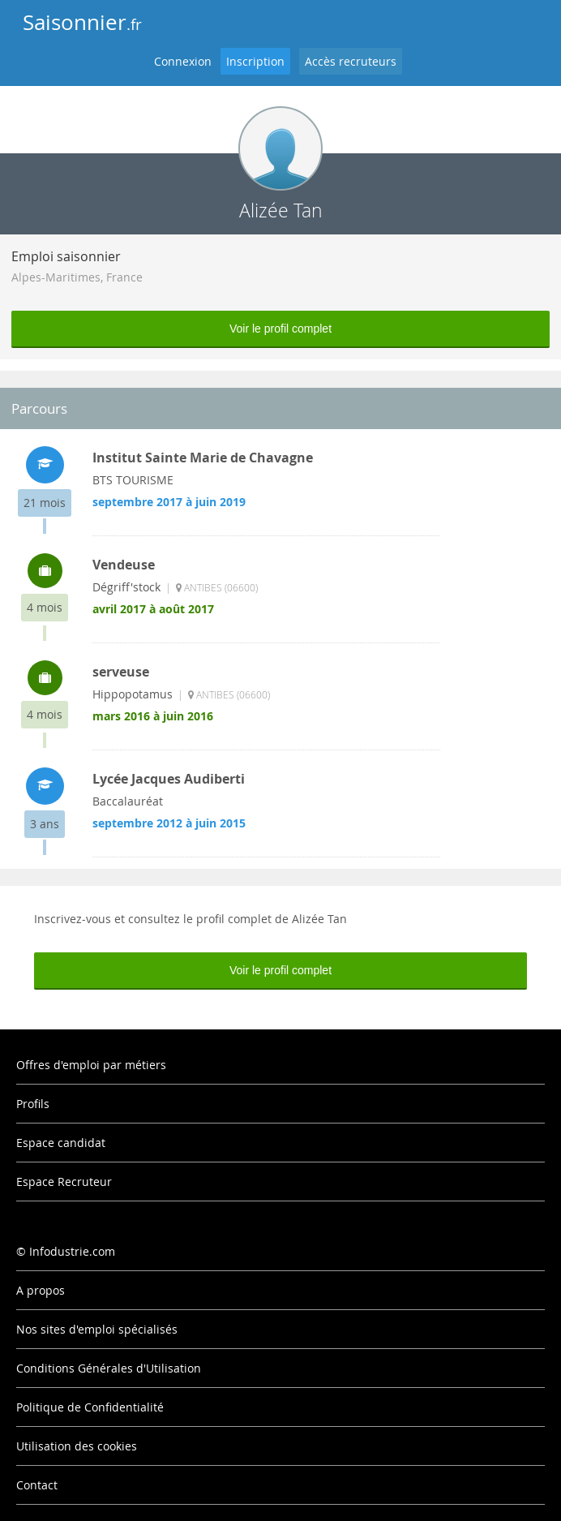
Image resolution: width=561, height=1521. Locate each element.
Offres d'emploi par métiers (91, 1064)
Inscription (255, 61)
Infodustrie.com (72, 1251)
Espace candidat (60, 1142)
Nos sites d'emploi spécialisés (97, 1329)
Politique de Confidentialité (90, 1407)
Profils (32, 1103)
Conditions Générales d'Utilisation (108, 1368)
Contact (37, 1485)
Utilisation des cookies (76, 1446)
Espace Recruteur (64, 1181)
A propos (40, 1290)
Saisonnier (82, 22)
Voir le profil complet (280, 328)
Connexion (183, 61)
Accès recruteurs (350, 61)
